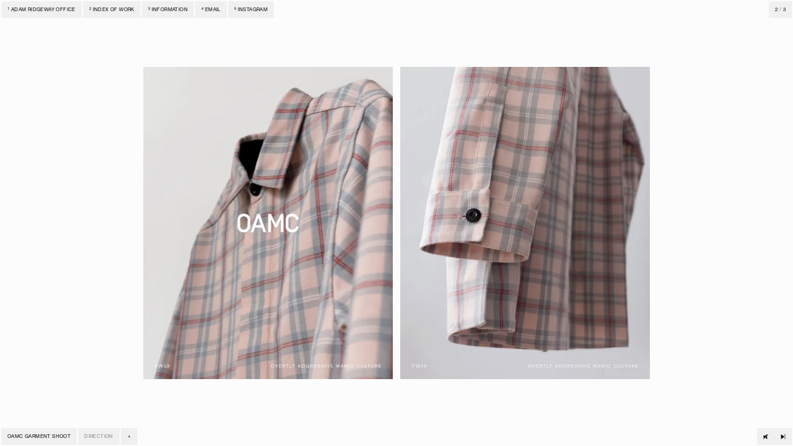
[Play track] (765, 436)
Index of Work (111, 9)
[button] (129, 436)
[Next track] (783, 436)
